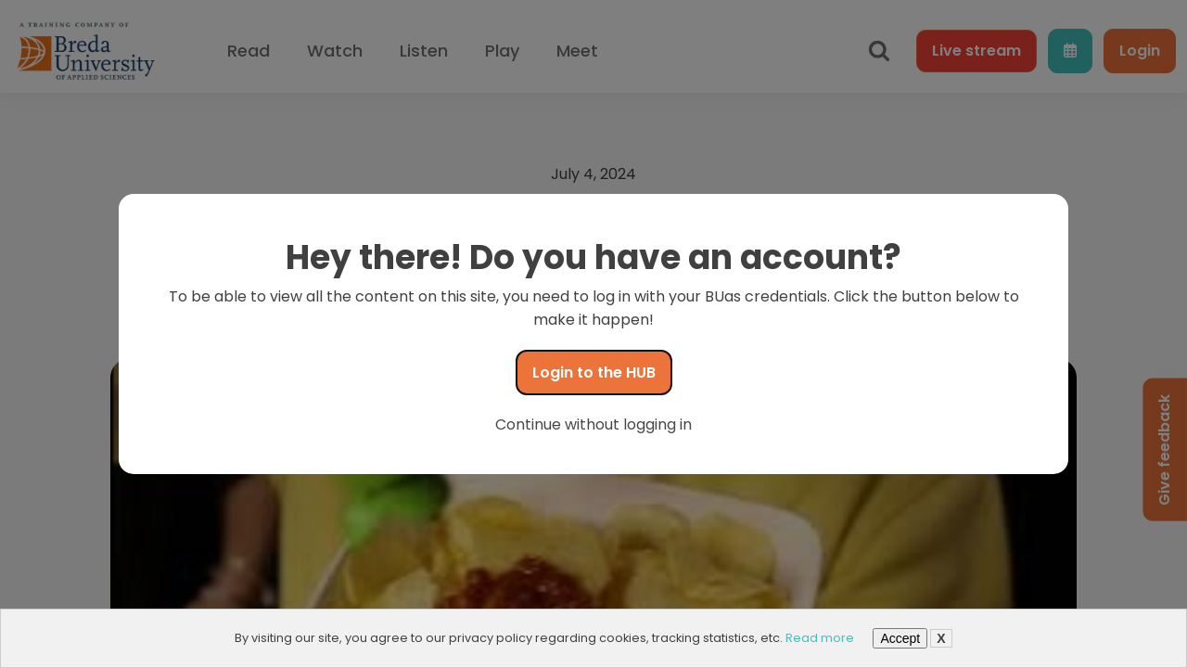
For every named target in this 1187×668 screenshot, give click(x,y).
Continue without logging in (593, 424)
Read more (819, 638)
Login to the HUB (594, 372)
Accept (900, 638)
